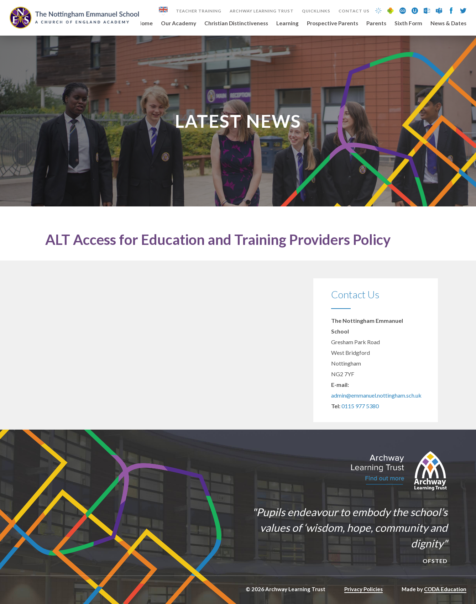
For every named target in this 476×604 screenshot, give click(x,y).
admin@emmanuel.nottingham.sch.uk (376, 395)
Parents (376, 23)
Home (145, 23)
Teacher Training (198, 11)
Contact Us (354, 11)
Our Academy (178, 23)
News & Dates (448, 23)
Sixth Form (408, 23)
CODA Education (445, 589)
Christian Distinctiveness (236, 23)
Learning (287, 23)
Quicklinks (316, 11)
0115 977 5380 (360, 406)
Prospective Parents (332, 23)
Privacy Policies (363, 589)
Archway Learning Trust (262, 11)
